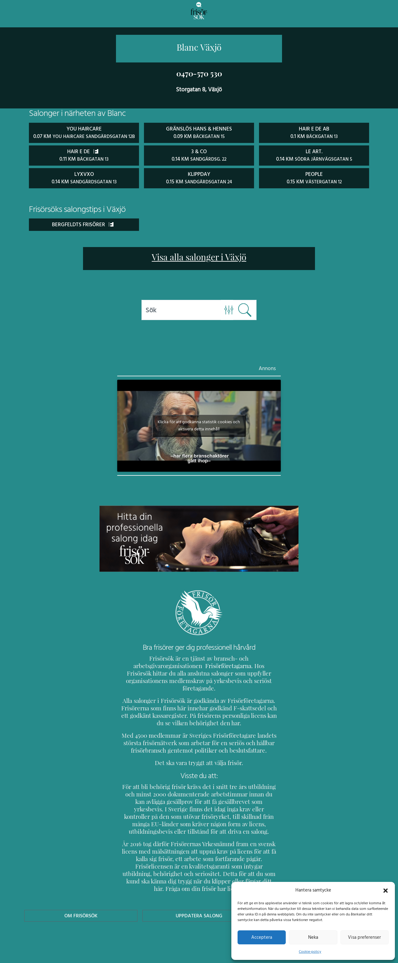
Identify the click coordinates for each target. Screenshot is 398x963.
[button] (385, 890)
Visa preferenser (364, 937)
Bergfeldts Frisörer (83, 231)
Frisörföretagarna (143, 672)
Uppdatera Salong (199, 899)
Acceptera (261, 937)
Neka (313, 937)
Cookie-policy (310, 951)
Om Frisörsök (80, 899)
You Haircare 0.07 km (84, 136)
